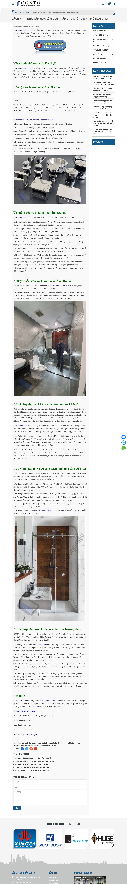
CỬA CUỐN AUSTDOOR (101, 50)
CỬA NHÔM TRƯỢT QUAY (100, 40)
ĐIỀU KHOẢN (53, 883)
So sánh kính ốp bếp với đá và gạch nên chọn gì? (32, 767)
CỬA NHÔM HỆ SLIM (100, 35)
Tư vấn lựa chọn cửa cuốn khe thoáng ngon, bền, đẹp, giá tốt (103, 115)
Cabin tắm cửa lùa (51, 743)
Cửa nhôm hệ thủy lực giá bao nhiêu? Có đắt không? (34, 764)
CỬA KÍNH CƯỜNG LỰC (101, 46)
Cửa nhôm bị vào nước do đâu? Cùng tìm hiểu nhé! (33, 758)
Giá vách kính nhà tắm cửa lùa (69, 743)
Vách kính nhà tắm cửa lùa (46, 746)
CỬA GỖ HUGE (98, 54)
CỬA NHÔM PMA (99, 58)
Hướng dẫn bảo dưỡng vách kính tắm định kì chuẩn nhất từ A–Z (103, 123)
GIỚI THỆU (52, 877)
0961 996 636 (26, 882)
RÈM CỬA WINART (100, 63)
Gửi (17, 808)
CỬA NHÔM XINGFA (100, 31)
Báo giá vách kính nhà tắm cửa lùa (31, 743)
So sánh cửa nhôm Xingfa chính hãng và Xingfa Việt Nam (102, 131)
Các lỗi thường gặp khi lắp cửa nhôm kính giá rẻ (32, 770)
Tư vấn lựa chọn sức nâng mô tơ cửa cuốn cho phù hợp (34, 761)
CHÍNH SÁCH (53, 880)
